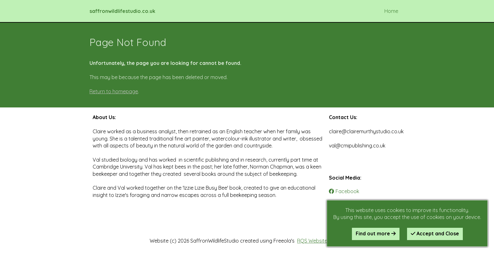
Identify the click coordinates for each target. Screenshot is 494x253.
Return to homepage (113, 91)
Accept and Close (435, 233)
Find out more (376, 233)
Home (391, 11)
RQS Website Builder (320, 241)
